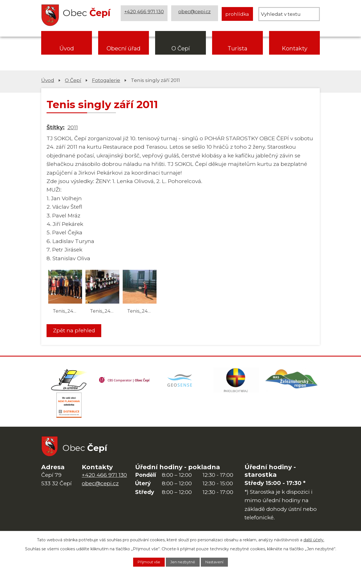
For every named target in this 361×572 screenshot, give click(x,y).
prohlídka (237, 14)
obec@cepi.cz (195, 14)
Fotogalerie (106, 80)
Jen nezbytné (183, 561)
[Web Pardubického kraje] (236, 382)
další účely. (313, 538)
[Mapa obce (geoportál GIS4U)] (180, 382)
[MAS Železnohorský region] (292, 382)
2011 (72, 127)
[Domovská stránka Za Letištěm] (69, 382)
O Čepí (180, 48)
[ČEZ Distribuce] (69, 410)
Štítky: (56, 127)
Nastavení (220, 561)
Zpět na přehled (76, 331)
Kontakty (294, 48)
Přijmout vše (144, 561)
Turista (237, 48)
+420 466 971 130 (144, 14)
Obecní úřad (123, 48)
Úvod (67, 48)
